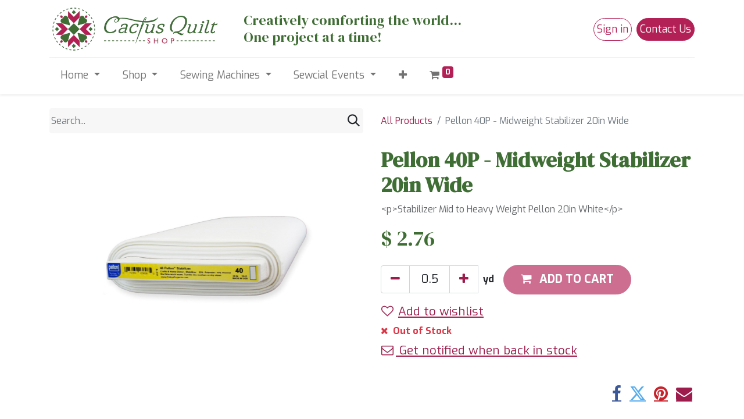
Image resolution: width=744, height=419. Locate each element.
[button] (402, 75)
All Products (406, 121)
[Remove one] (395, 279)
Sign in (612, 29)
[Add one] (463, 279)
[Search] (353, 120)
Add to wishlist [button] (432, 311)
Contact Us (665, 29)
